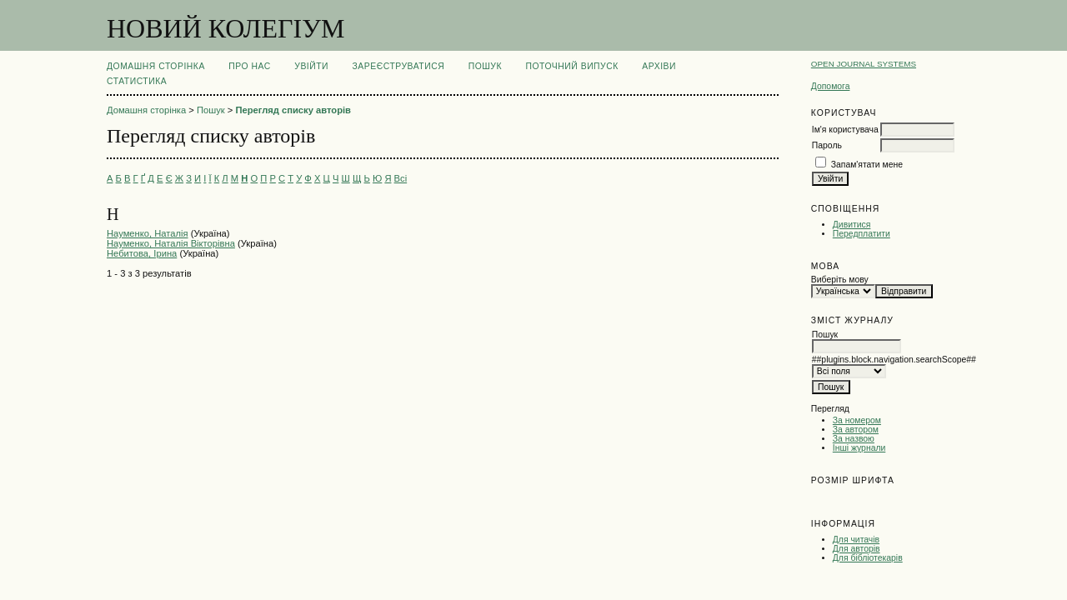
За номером (857, 420)
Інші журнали (859, 447)
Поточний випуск (571, 66)
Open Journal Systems (863, 63)
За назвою (853, 438)
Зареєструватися (399, 66)
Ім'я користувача (845, 129)
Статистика (137, 81)
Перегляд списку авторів (293, 110)
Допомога (830, 86)
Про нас (249, 66)
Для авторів (856, 548)
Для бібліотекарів (868, 557)
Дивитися (852, 224)
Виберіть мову (840, 279)
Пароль (827, 145)
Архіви (659, 66)
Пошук (485, 66)
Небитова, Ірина (142, 253)
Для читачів (856, 539)
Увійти (311, 66)
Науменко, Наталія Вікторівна (171, 243)
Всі (401, 178)
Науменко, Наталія (147, 233)
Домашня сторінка (156, 66)
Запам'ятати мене (867, 164)
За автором (856, 429)
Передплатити (861, 233)
